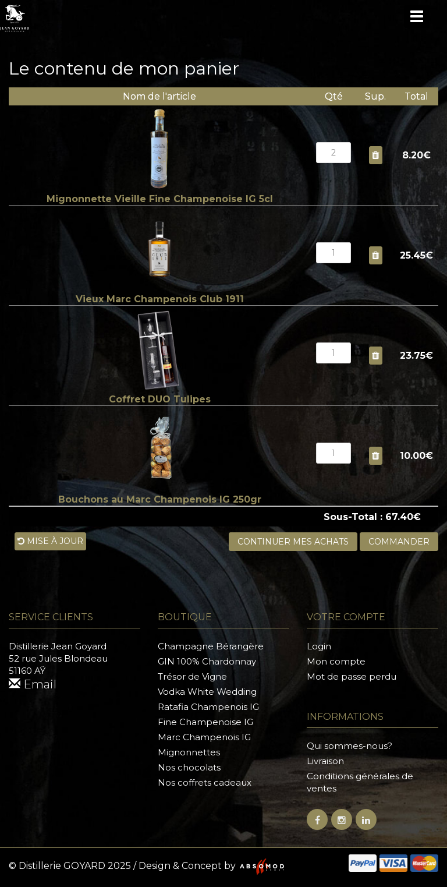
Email (32, 684)
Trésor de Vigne (192, 676)
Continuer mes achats (293, 541)
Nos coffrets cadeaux (204, 782)
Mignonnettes (189, 752)
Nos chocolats (189, 767)
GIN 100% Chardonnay (207, 661)
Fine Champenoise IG (205, 721)
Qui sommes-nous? (349, 745)
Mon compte (336, 661)
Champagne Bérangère (211, 646)
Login (319, 646)
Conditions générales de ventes (360, 782)
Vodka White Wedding (207, 691)
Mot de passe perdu (351, 676)
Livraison (325, 760)
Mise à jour (50, 541)
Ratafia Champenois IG (208, 706)
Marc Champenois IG (204, 737)
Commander (399, 541)
